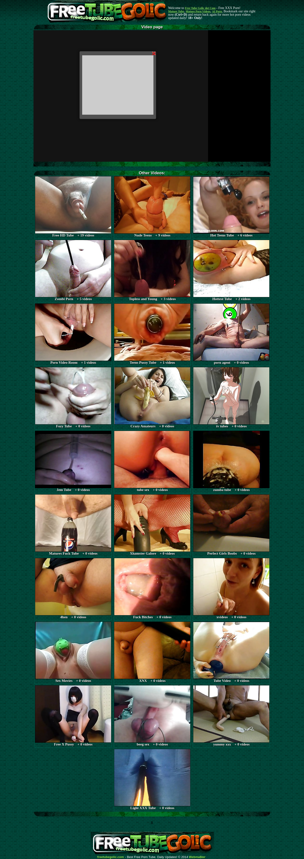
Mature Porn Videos (198, 11)
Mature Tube (176, 11)
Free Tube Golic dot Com (200, 8)
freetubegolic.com (110, 857)
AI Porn (217, 11)
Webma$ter (197, 857)
